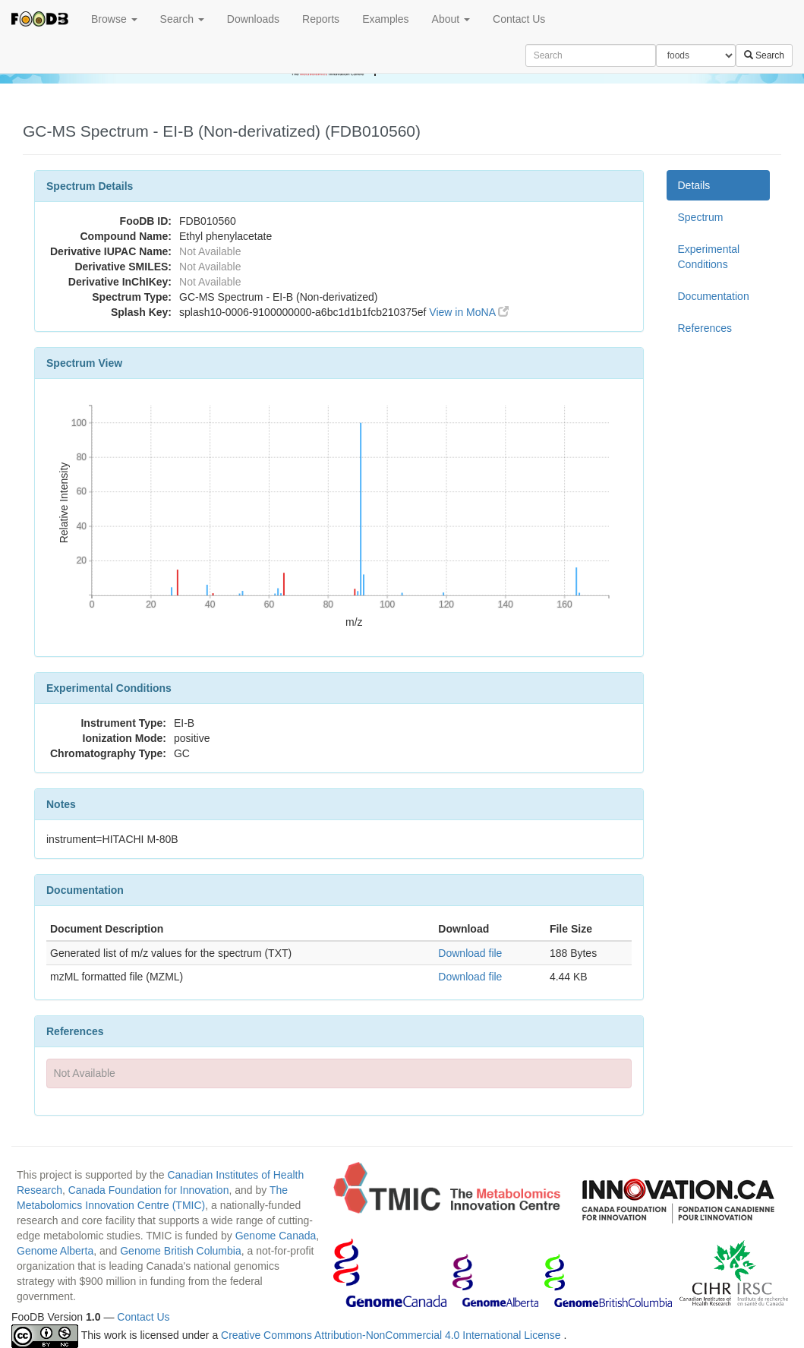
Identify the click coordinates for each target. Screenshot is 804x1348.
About (451, 19)
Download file (470, 953)
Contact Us (519, 19)
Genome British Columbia (180, 1251)
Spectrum (701, 217)
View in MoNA (469, 312)
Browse (114, 19)
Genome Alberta (55, 1251)
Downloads (253, 19)
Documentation (713, 296)
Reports (320, 19)
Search (182, 19)
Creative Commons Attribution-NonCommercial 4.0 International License (392, 1335)
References (705, 328)
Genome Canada (276, 1236)
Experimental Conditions (709, 256)
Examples (385, 19)
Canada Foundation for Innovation (148, 1190)
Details (694, 185)
